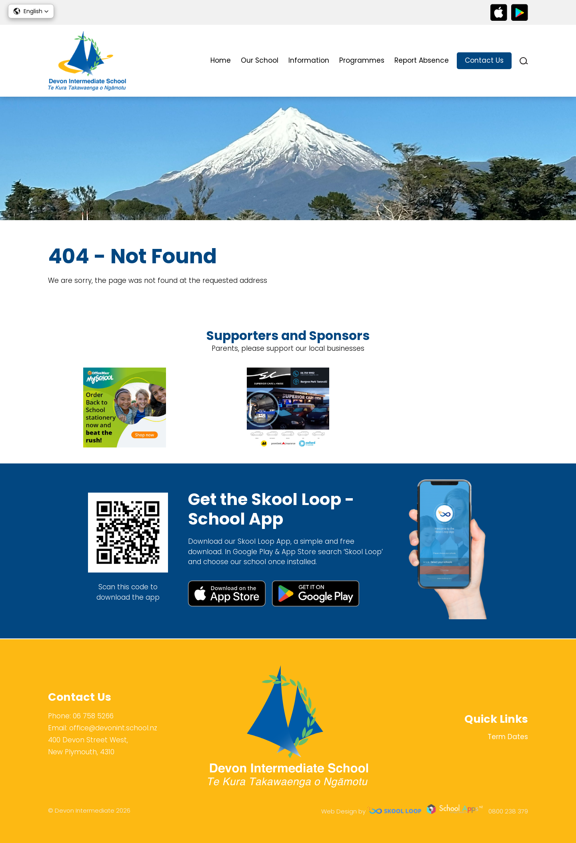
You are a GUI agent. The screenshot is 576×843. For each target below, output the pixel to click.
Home (220, 60)
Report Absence (421, 60)
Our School (259, 60)
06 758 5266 (93, 716)
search (524, 61)
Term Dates (508, 737)
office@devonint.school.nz (113, 728)
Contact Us (484, 60)
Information (308, 60)
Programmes (361, 60)
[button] (31, 11)
